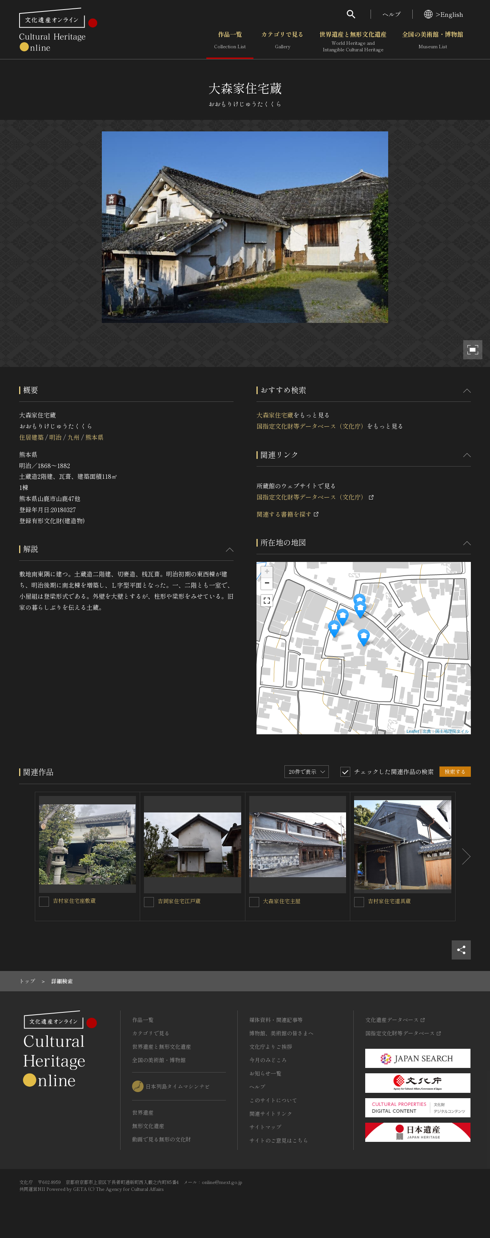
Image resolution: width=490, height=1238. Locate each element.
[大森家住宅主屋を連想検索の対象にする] (254, 902)
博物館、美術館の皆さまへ (281, 1033)
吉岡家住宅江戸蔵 (179, 901)
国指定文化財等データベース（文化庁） (311, 426)
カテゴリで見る (282, 41)
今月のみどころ (268, 1060)
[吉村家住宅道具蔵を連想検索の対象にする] (359, 902)
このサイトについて (273, 1100)
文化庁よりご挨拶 (270, 1046)
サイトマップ (265, 1127)
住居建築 (31, 437)
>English (443, 14)
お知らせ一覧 (265, 1073)
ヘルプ (391, 14)
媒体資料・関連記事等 (276, 1019)
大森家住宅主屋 (282, 901)
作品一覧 (230, 41)
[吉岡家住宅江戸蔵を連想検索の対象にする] (149, 902)
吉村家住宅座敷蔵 (74, 900)
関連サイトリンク (270, 1113)
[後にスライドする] (463, 856)
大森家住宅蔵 (274, 414)
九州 (73, 437)
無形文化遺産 (148, 1126)
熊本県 (94, 437)
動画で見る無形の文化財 (161, 1139)
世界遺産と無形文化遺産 (353, 41)
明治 (55, 437)
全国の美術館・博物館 (432, 41)
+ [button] (267, 572)
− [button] (267, 584)
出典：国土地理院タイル (446, 731)
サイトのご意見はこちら (278, 1140)
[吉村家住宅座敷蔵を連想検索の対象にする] (44, 902)
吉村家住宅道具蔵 (389, 901)
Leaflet (413, 731)
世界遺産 (143, 1112)
